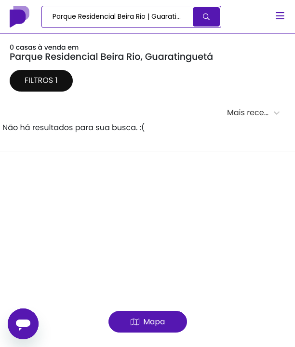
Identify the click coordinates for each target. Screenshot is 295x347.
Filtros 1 (41, 80)
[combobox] (118, 17)
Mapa (148, 321)
